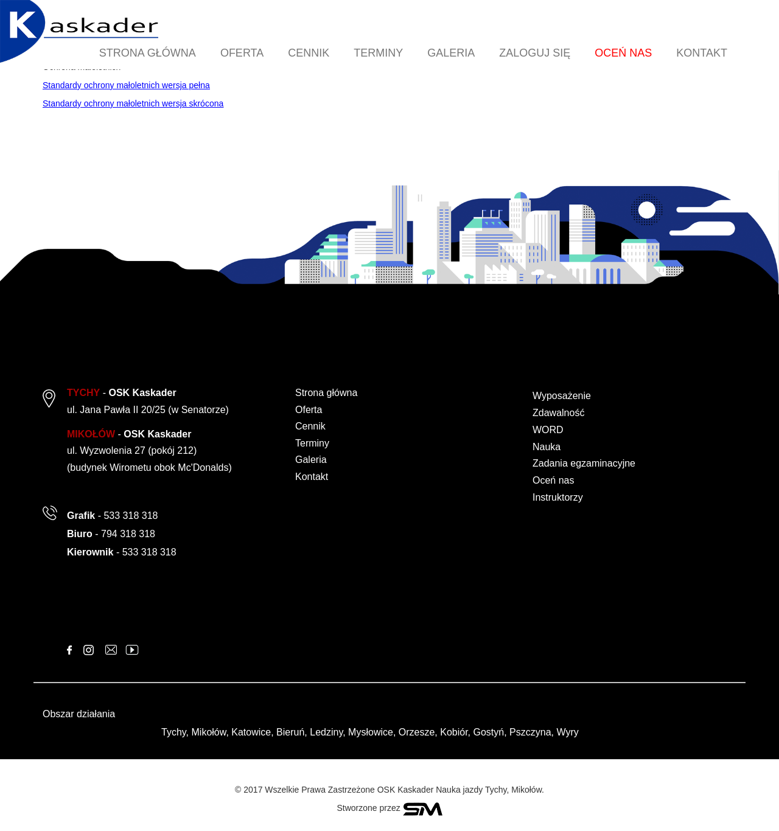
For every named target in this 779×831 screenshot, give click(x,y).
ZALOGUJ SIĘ (534, 53)
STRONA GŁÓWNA (147, 53)
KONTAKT (701, 53)
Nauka (547, 447)
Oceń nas (553, 480)
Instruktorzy (558, 497)
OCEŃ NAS (623, 53)
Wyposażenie (562, 396)
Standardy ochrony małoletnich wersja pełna (126, 85)
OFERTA (242, 53)
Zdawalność (558, 413)
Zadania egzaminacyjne (584, 463)
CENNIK (308, 53)
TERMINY (378, 53)
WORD (548, 430)
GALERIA (451, 53)
